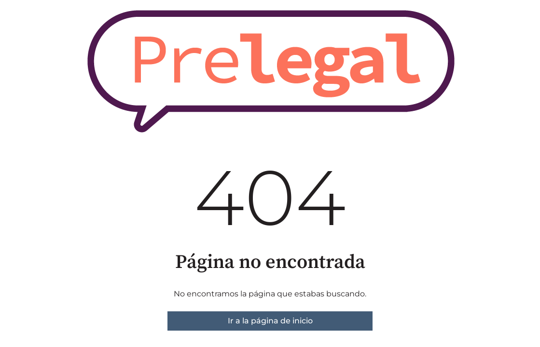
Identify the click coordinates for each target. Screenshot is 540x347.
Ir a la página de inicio (270, 320)
